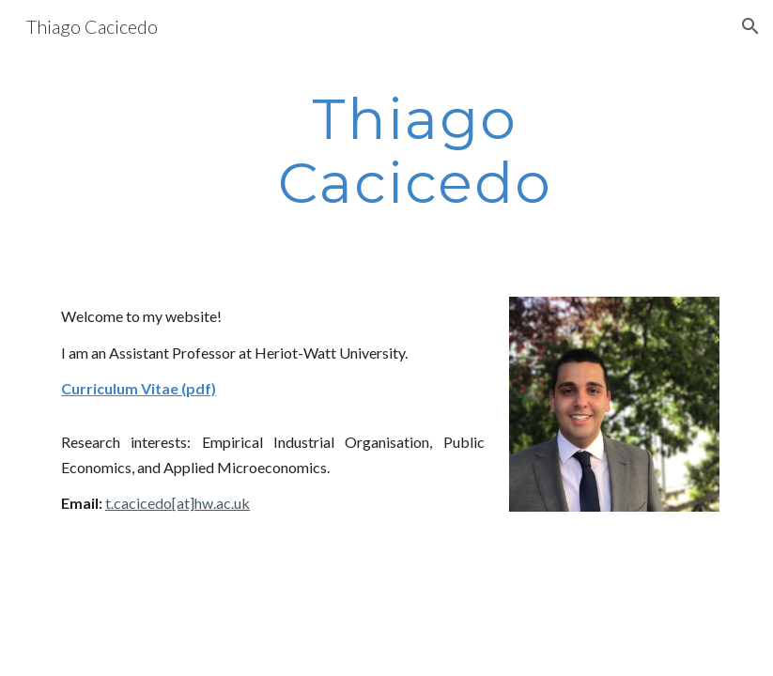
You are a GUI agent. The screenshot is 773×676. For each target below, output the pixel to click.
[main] (414, 150)
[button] (750, 26)
